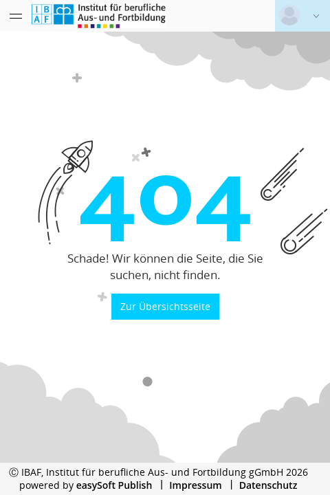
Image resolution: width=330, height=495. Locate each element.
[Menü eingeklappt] (16, 16)
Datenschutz (268, 485)
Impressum (195, 485)
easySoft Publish (114, 485)
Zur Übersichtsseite (165, 306)
